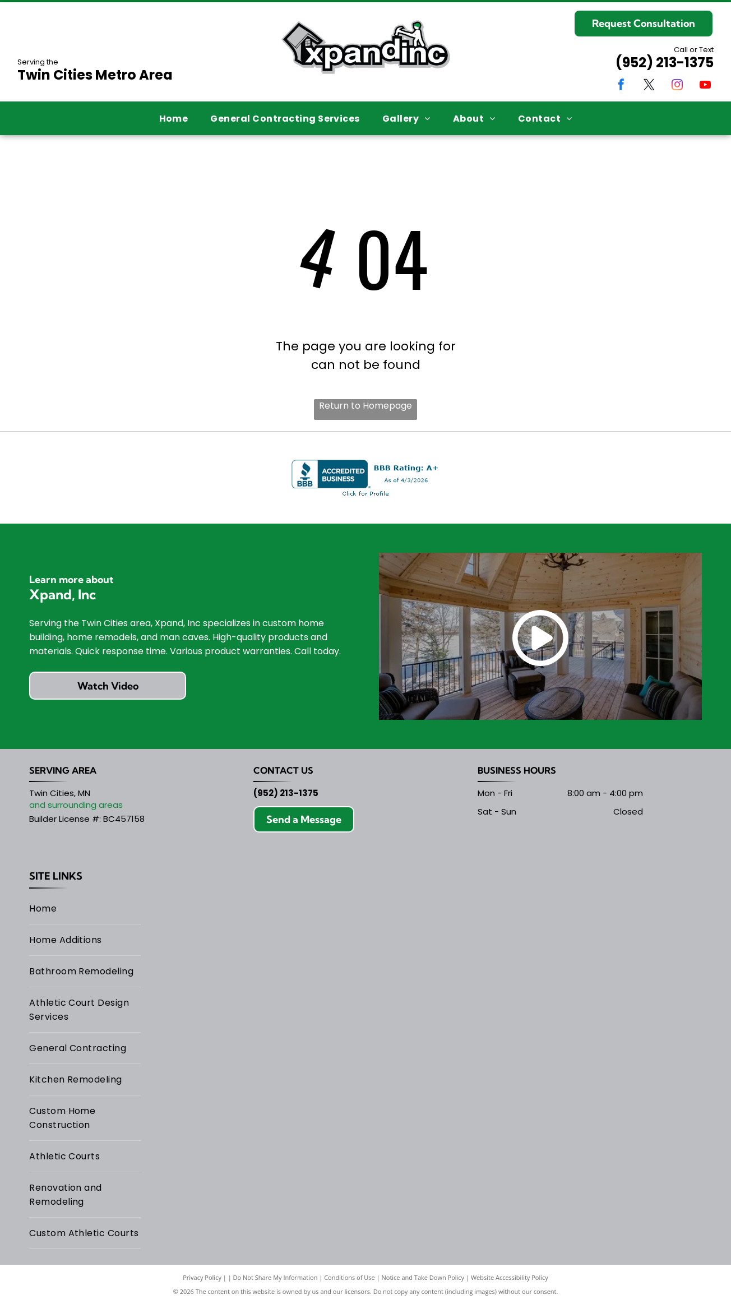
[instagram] (677, 86)
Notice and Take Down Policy (423, 1277)
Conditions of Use (349, 1277)
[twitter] (649, 86)
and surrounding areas (76, 805)
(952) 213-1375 (665, 62)
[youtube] (705, 86)
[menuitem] (174, 118)
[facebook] (621, 86)
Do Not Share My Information (275, 1277)
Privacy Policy (202, 1277)
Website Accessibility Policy (509, 1277)
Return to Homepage (365, 405)
